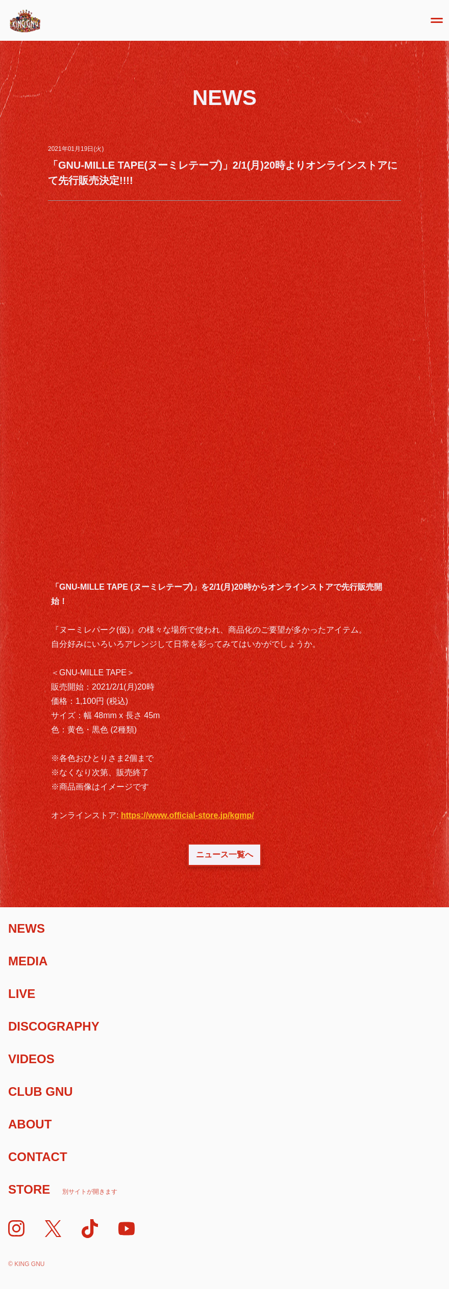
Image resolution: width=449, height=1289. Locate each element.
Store (62, 1189)
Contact (37, 1157)
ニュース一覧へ (224, 854)
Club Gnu (40, 1091)
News (26, 928)
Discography (53, 1026)
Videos (31, 1059)
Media (27, 961)
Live (21, 994)
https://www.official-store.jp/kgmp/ (187, 815)
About (30, 1124)
